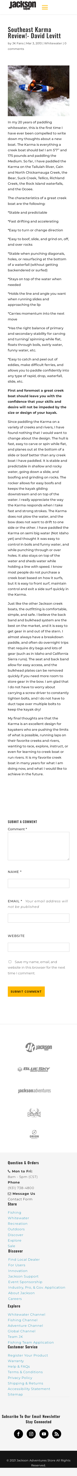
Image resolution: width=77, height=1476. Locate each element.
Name (15, 872)
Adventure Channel (25, 1326)
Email (15, 901)
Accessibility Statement (29, 1389)
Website (16, 936)
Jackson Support (23, 1276)
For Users (16, 1265)
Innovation (18, 1271)
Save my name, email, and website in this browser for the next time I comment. (36, 967)
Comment (17, 829)
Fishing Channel (23, 1320)
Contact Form (20, 1199)
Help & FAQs (19, 1366)
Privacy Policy (20, 1378)
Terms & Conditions (25, 1372)
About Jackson (21, 1293)
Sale (11, 1246)
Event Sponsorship (25, 1282)
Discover (15, 1235)
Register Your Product (28, 1355)
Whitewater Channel (26, 1315)
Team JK (15, 1337)
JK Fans (18, 43)
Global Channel (22, 1331)
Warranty (16, 1361)
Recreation (18, 1224)
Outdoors (16, 1229)
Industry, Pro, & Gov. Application (37, 1287)
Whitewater (53, 43)
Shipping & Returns (25, 1383)
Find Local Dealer (24, 1260)
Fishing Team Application (31, 1342)
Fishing (14, 1213)
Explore (15, 1240)
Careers (15, 1299)
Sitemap (15, 1394)
